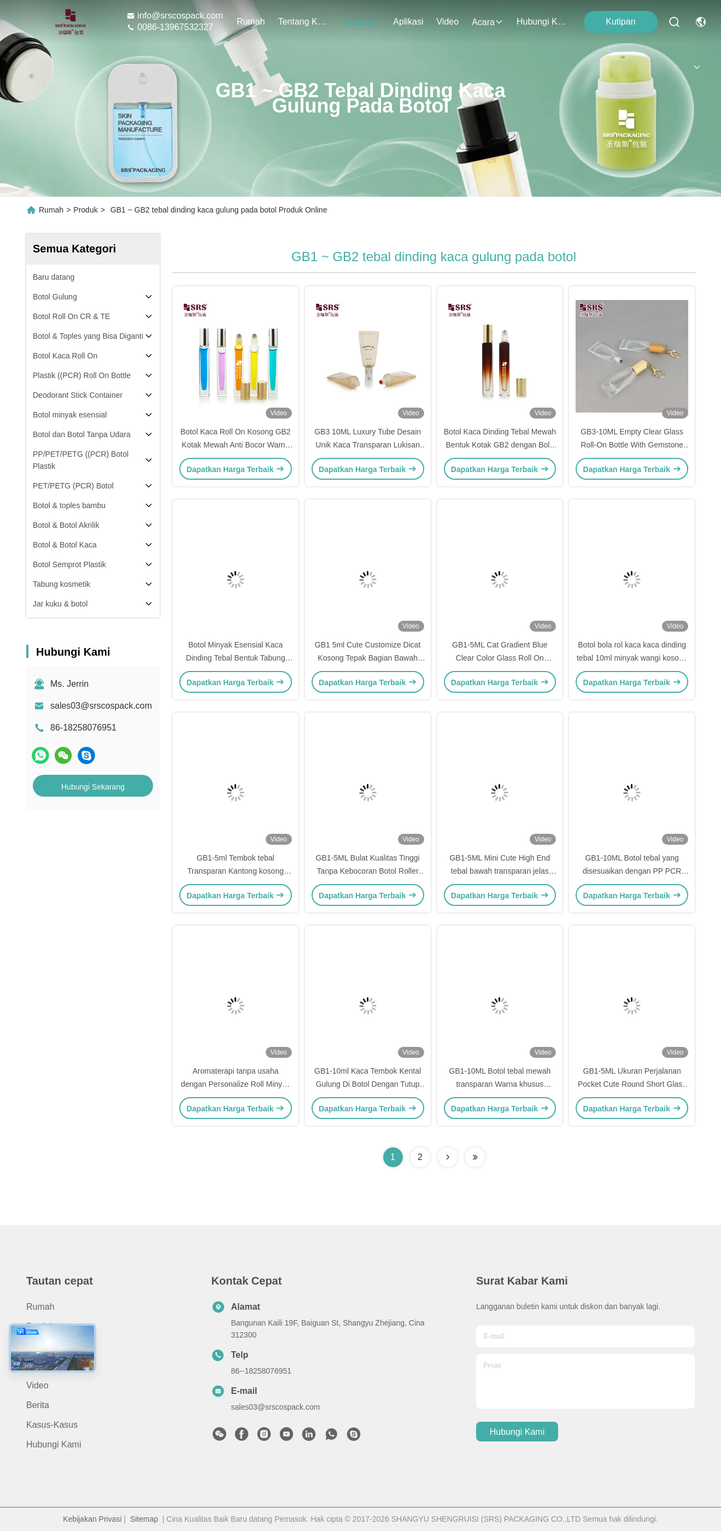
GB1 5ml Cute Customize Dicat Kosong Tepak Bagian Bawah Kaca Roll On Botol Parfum (368, 657)
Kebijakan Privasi (92, 1519)
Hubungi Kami (543, 21)
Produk (362, 22)
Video (447, 21)
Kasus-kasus (52, 1424)
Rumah (251, 21)
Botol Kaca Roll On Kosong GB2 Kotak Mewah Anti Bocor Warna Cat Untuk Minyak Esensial (235, 444)
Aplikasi (408, 21)
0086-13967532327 (169, 27)
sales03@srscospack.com (101, 705)
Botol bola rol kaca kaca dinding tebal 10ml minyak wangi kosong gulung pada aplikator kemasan (632, 657)
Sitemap (144, 1519)
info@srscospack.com (174, 15)
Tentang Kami (304, 21)
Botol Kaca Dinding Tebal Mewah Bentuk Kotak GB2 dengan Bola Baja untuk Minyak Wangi (500, 444)
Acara (487, 22)
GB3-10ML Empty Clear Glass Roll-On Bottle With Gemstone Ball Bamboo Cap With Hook (632, 444)
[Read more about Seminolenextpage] (448, 1157)
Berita (37, 1405)
